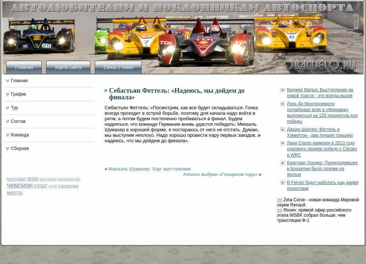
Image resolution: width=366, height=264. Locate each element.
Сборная (20, 148)
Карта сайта (68, 67)
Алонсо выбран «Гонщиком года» (220, 174)
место (14, 192)
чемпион (20, 185)
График (18, 94)
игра (32, 179)
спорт (41, 185)
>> (279, 199)
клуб (53, 186)
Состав (18, 121)
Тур (14, 107)
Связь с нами (118, 67)
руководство (69, 179)
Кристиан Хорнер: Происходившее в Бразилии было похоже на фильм (322, 168)
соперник (68, 185)
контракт (16, 179)
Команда (20, 135)
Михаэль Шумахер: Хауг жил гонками (150, 169)
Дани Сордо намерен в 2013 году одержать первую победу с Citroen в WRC (322, 149)
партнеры (48, 179)
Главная (24, 67)
